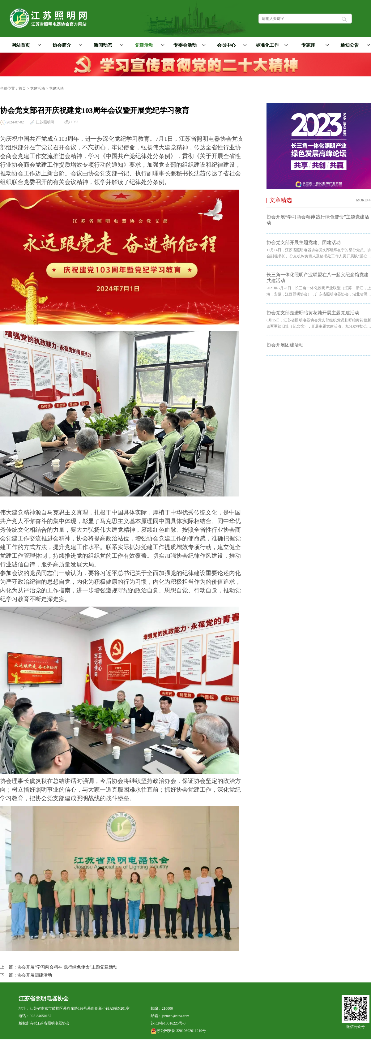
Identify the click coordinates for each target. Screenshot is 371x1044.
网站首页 (20, 45)
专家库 (314, 45)
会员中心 (231, 45)
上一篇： (8, 967)
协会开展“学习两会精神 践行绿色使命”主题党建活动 (67, 967)
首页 (22, 88)
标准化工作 (271, 45)
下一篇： (8, 975)
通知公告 (354, 45)
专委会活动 (188, 45)
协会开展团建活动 (34, 975)
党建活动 (149, 45)
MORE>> (363, 200)
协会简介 (66, 45)
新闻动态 (108, 45)
